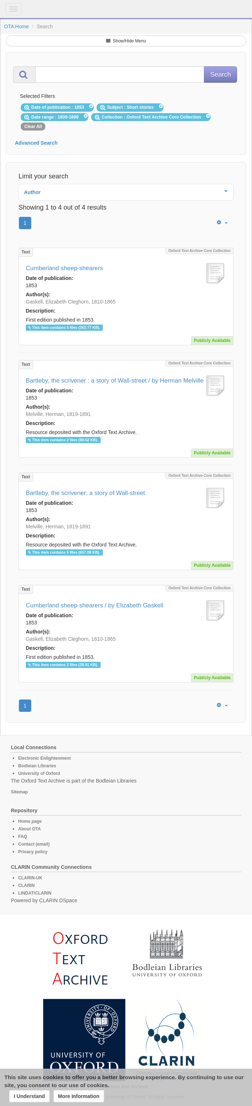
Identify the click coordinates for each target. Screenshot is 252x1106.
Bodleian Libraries (37, 765)
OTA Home (16, 26)
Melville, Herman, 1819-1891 (58, 414)
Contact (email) (34, 844)
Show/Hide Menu (126, 41)
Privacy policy (33, 851)
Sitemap (19, 792)
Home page (30, 821)
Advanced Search (36, 143)
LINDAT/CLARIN (35, 893)
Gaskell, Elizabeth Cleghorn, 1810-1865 (71, 302)
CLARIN (26, 885)
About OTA (29, 828)
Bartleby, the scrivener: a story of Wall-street (85, 493)
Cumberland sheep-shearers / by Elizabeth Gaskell (94, 605)
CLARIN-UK (30, 877)
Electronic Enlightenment (44, 758)
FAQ (22, 836)
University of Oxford (39, 773)
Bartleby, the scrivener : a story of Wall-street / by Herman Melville (115, 380)
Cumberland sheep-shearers (64, 268)
